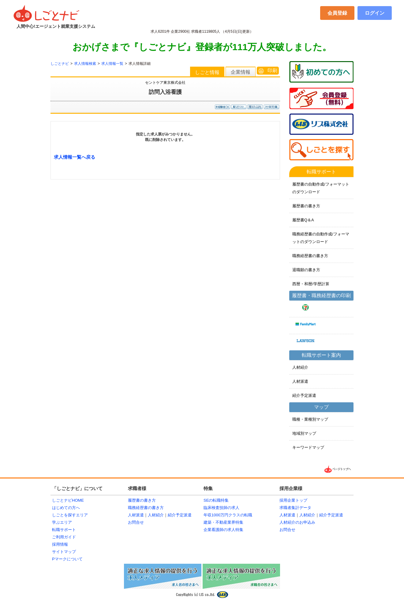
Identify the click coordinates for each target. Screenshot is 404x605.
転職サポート (64, 529)
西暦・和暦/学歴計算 (310, 284)
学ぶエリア (62, 522)
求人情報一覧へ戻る (74, 157)
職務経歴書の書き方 (310, 255)
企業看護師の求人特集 (223, 529)
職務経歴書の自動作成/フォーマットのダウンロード (320, 238)
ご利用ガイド (64, 537)
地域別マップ (304, 433)
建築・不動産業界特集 (223, 522)
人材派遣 (300, 381)
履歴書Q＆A (303, 220)
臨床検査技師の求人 (221, 507)
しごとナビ (59, 63)
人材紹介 (300, 367)
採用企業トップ (293, 500)
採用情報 (60, 544)
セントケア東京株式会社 (165, 82)
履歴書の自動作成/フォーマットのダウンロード (320, 188)
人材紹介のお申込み (297, 522)
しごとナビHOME (68, 500)
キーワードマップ (308, 447)
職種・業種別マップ (310, 419)
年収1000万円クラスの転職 (228, 515)
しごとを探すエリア (70, 515)
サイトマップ (64, 551)
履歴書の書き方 (306, 206)
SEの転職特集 (216, 500)
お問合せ (136, 522)
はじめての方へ (66, 507)
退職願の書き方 (306, 269)
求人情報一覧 (112, 63)
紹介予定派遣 (304, 395)
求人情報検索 (85, 63)
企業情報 (240, 72)
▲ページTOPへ (338, 469)
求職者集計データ (295, 507)
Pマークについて (67, 559)
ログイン (374, 13)
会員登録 (337, 13)
